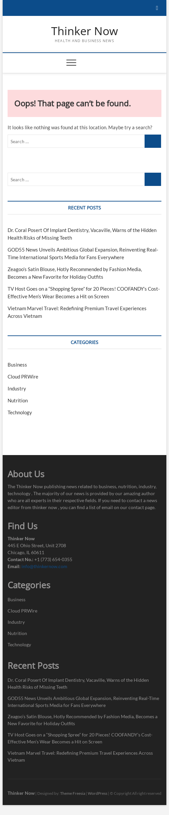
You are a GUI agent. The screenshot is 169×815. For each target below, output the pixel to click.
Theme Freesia (72, 793)
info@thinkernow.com (44, 566)
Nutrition (18, 400)
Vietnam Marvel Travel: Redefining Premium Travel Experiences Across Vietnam (80, 756)
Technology (20, 412)
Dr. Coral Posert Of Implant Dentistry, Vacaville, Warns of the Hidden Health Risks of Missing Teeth (78, 683)
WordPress (97, 793)
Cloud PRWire (23, 376)
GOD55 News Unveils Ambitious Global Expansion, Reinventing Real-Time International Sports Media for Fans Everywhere (83, 701)
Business (17, 365)
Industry (17, 388)
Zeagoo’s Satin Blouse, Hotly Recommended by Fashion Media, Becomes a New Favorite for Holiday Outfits (82, 720)
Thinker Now (84, 31)
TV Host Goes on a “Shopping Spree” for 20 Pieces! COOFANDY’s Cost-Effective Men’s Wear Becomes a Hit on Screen (80, 738)
